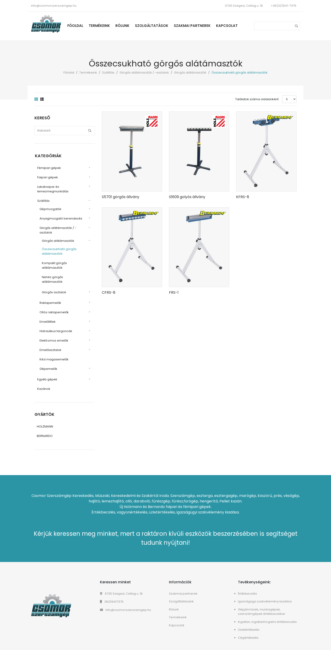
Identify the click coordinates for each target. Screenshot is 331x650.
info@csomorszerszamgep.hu (54, 5)
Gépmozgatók (50, 209)
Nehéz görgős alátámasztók (62, 277)
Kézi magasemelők (53, 354)
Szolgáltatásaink (181, 597)
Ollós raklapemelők (53, 307)
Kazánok (43, 384)
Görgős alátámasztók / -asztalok (144, 72)
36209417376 (111, 597)
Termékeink (100, 25)
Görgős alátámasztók (190, 72)
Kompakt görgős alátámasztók (53, 265)
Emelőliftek (47, 317)
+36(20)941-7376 (283, 5)
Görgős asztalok (53, 287)
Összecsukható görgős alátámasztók (58, 251)
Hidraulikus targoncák (55, 326)
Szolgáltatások (152, 25)
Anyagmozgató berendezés (60, 218)
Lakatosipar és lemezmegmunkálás (52, 188)
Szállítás (108, 72)
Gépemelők (48, 364)
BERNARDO (45, 431)
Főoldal (76, 25)
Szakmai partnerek (193, 25)
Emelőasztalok (50, 345)
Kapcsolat (228, 25)
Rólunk (123, 25)
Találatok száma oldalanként (257, 99)
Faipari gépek (47, 177)
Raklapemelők (50, 298)
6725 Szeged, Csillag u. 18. (121, 589)
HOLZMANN (45, 422)
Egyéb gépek (47, 374)
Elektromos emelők (53, 336)
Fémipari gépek (48, 167)
